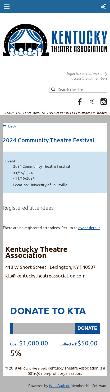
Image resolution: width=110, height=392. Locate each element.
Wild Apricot (59, 385)
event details (89, 227)
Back (12, 126)
